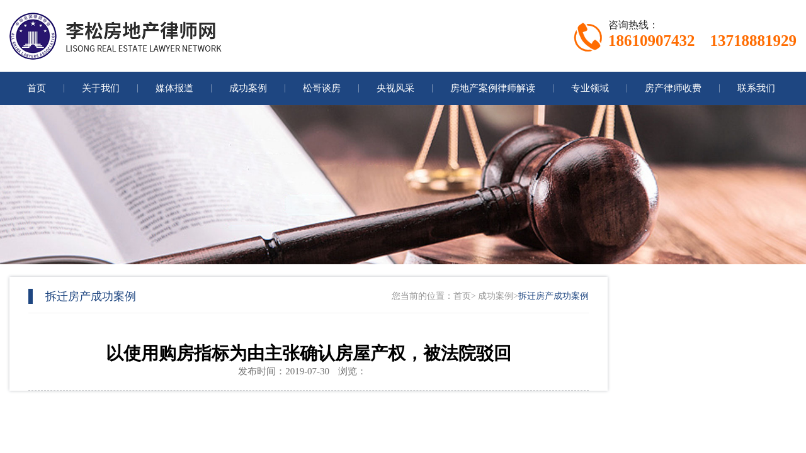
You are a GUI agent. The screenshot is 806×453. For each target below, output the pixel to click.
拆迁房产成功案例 (553, 296)
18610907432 (651, 40)
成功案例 (495, 296)
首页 (462, 296)
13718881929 (753, 40)
